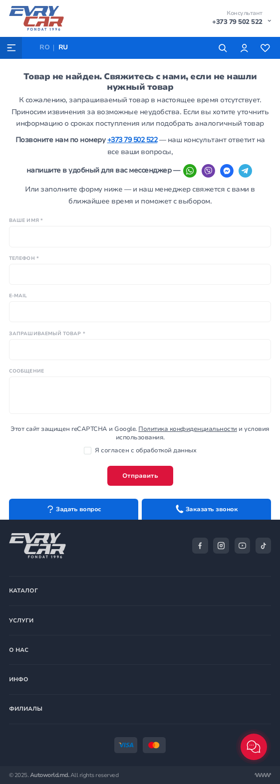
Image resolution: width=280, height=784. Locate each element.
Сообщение (26, 371)
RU (63, 47)
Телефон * (24, 258)
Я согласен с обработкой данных (140, 450)
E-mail (18, 295)
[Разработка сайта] (263, 775)
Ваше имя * (26, 220)
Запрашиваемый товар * (47, 333)
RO (44, 47)
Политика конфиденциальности (187, 429)
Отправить (140, 476)
